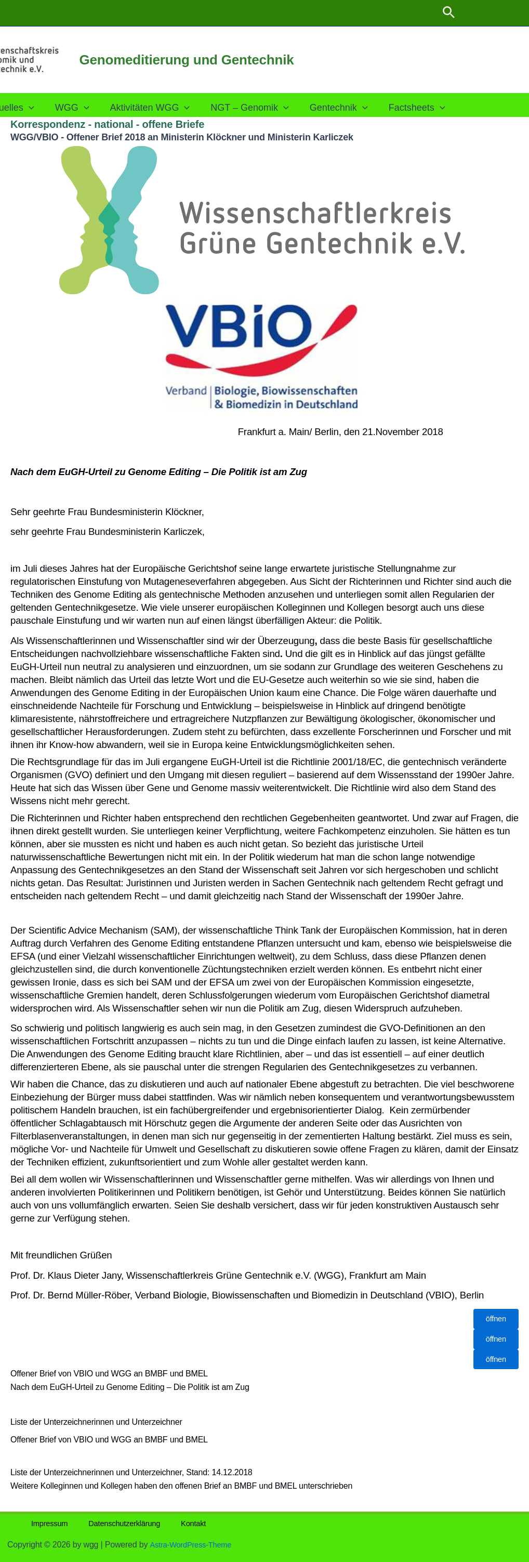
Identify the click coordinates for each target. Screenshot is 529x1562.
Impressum (41, 1523)
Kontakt (170, 1523)
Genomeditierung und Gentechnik (187, 60)
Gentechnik (351, 107)
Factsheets (427, 107)
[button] (448, 13)
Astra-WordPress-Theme (194, 1544)
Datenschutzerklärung (108, 1523)
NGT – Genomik (264, 107)
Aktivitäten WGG (166, 107)
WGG (91, 107)
